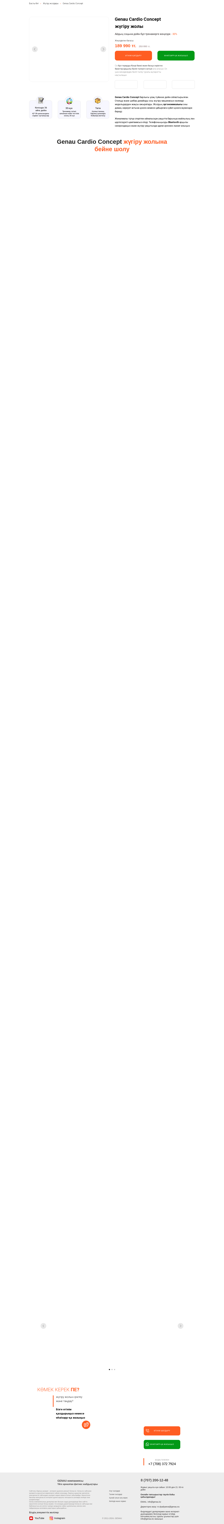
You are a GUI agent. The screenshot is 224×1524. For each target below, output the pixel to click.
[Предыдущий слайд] (43, 1326)
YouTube (39, 1518)
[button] (133, 56)
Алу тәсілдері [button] (114, 1491)
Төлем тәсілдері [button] (115, 1494)
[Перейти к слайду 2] (112, 1369)
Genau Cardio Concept (73, 3)
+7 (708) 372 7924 (162, 1464)
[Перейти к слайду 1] (109, 1369)
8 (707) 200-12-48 (154, 1480)
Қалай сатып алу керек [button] (118, 1498)
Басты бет (34, 3)
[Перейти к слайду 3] (114, 1369)
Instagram (59, 1518)
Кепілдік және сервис (117, 1501)
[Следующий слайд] (180, 1326)
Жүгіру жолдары (50, 3)
